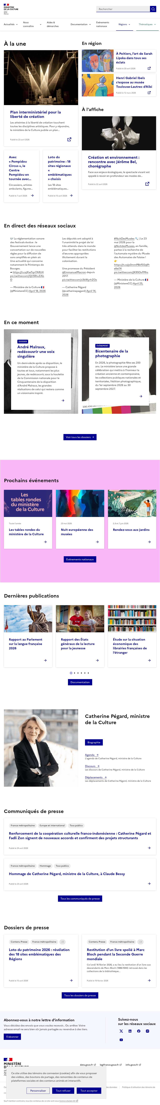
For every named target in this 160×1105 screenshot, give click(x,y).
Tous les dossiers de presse (80, 995)
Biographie (94, 742)
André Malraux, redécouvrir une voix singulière (36, 351)
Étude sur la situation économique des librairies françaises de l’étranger (130, 646)
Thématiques (145, 24)
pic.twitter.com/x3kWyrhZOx (79, 280)
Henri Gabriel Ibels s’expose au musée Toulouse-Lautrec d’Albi (134, 82)
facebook (139, 1031)
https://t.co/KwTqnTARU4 (28, 272)
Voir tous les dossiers (78, 437)
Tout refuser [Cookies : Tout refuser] (63, 1091)
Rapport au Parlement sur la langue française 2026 (25, 644)
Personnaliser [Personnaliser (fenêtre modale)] (38, 1091)
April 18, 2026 (37, 291)
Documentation (79, 24)
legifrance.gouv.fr (109, 1064)
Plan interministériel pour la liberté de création (35, 114)
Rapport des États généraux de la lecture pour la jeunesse (78, 644)
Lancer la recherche (153, 9)
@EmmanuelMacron (74, 272)
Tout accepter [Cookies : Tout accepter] (89, 1091)
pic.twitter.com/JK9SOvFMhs (131, 272)
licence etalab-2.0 (67, 1101)
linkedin (130, 1031)
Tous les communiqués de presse (80, 898)
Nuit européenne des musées (77, 531)
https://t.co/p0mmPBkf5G (129, 265)
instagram (147, 1031)
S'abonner (12, 1037)
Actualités (9, 24)
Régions (123, 24)
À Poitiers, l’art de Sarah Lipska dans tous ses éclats (134, 58)
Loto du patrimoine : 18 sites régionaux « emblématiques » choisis (60, 168)
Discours (90, 766)
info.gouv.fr (132, 1064)
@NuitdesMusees (124, 246)
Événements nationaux (102, 24)
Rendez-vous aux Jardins (131, 529)
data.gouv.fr (86, 1064)
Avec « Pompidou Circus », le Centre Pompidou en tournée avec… (20, 168)
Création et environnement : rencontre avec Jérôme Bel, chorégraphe (113, 162)
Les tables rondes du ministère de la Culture (26, 531)
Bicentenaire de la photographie (111, 353)
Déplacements (94, 777)
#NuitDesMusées (124, 238)
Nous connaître (28, 24)
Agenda (90, 755)
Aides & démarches (53, 24)
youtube (121, 1040)
